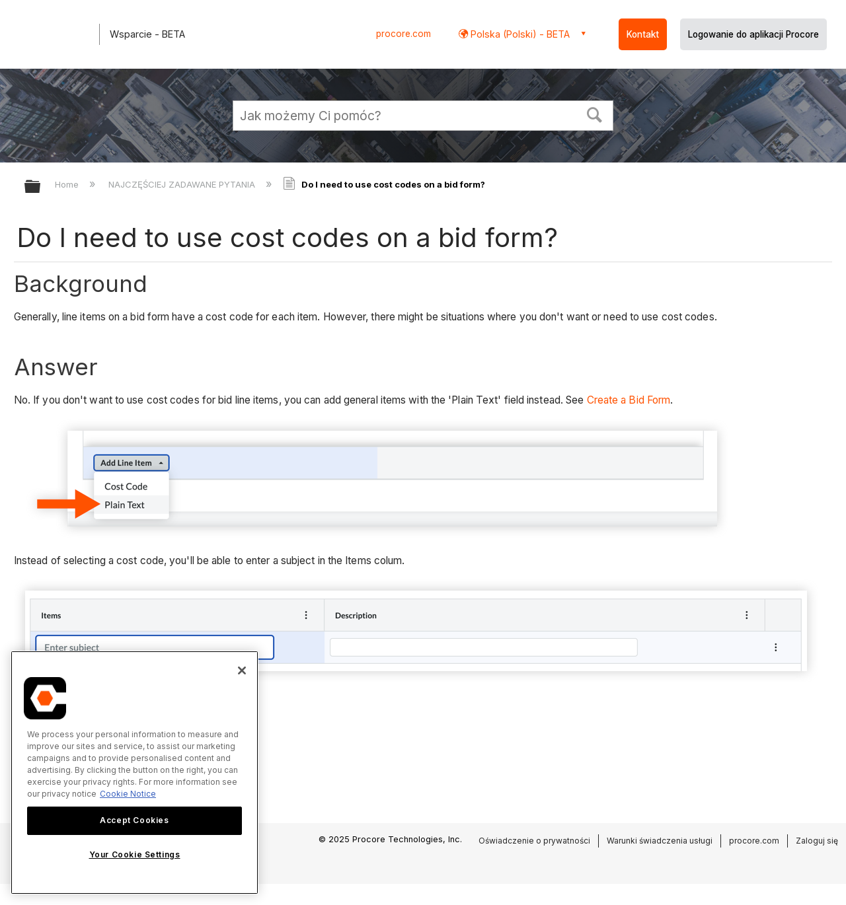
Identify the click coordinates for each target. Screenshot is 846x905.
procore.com (403, 33)
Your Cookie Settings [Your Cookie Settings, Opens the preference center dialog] (134, 854)
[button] (594, 113)
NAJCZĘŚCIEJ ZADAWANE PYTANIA (183, 184)
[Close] (241, 670)
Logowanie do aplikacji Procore (753, 34)
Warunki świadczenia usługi (659, 841)
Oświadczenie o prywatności (534, 841)
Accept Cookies (134, 820)
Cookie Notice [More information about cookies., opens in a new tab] (128, 794)
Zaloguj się (817, 841)
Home (68, 184)
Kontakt (643, 34)
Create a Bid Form (629, 400)
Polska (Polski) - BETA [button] (519, 34)
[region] (134, 772)
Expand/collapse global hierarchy (41, 187)
